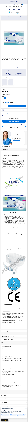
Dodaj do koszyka (17, 106)
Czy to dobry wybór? (21, 414)
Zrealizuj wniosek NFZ (14, 121)
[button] (10, 5)
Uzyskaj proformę (14, 127)
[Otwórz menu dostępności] (4, 420)
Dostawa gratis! (7, 113)
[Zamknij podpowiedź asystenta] (26, 408)
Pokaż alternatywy (5, 414)
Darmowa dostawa (14, 1)
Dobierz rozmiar (13, 414)
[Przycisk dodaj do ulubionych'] (2, 61)
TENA (5, 63)
